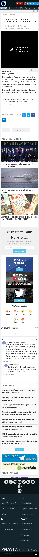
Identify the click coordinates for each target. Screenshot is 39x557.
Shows (32, 514)
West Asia (10, 503)
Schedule (15, 524)
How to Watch (26, 529)
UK (3, 509)
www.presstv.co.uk (9, 105)
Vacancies (25, 535)
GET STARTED (19, 251)
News (5, 15)
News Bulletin (26, 503)
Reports (12, 15)
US (16, 503)
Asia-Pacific (10, 509)
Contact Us (25, 541)
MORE (19, 449)
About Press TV (27, 524)
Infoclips (24, 514)
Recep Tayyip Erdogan (21, 130)
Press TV (24, 519)
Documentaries (7, 529)
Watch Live (6, 524)
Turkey (6, 130)
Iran (3, 503)
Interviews (33, 509)
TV (2, 519)
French (29, 3)
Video (23, 498)
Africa (4, 514)
